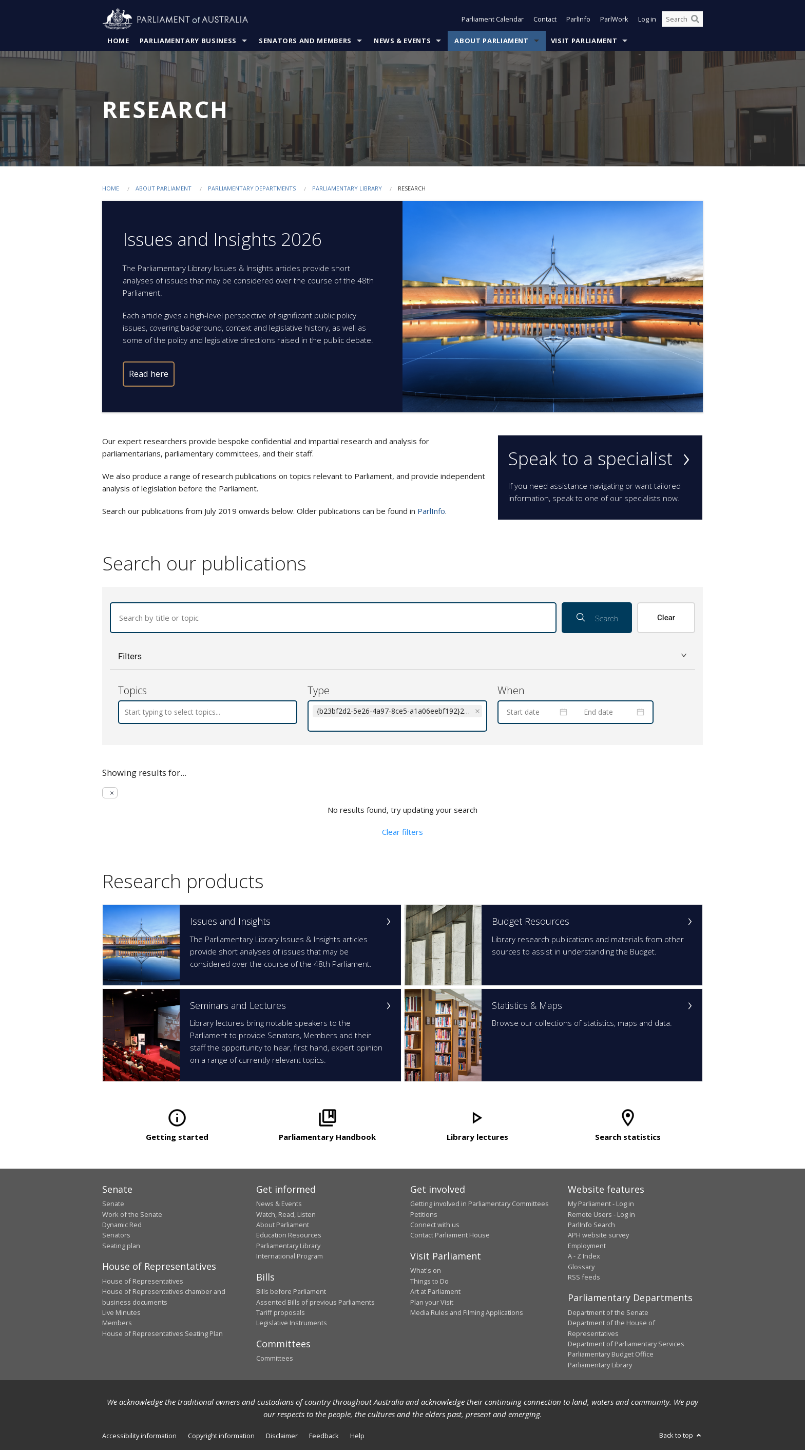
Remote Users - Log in (601, 1214)
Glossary (581, 1266)
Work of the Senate (132, 1214)
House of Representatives (142, 1281)
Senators (116, 1235)
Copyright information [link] (221, 1436)
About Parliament (491, 40)
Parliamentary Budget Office (611, 1354)
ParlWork (614, 19)
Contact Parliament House (450, 1235)
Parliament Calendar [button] (493, 19)
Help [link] (357, 1436)
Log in (647, 19)
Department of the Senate (608, 1312)
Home (118, 40)
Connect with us (434, 1224)
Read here (148, 374)
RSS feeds (584, 1277)
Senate (113, 1204)
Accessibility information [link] (139, 1436)
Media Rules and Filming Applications (466, 1312)
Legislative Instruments (291, 1323)
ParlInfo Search (591, 1224)
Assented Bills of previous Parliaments (315, 1302)
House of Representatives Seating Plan (162, 1333)
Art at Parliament (435, 1291)
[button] (402, 657)
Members (117, 1323)
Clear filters (402, 832)
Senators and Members (305, 40)
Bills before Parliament (291, 1291)
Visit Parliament (584, 40)
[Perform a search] (695, 19)
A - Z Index (584, 1256)
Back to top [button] (681, 1435)
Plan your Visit (431, 1302)
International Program (289, 1256)
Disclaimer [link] (282, 1436)
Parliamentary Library (348, 188)
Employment (587, 1245)
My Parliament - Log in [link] (601, 1204)
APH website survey (598, 1235)
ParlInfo (578, 19)
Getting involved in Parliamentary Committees (479, 1204)
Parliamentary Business (188, 40)
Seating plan (121, 1245)
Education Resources (288, 1235)
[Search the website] (682, 19)
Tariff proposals (280, 1312)
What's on (425, 1270)
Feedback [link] (324, 1436)
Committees (274, 1358)
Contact (545, 19)
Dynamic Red (122, 1224)
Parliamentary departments (252, 188)
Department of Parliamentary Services (626, 1344)
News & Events (402, 40)
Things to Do (429, 1281)
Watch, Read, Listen (286, 1214)
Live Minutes (121, 1312)
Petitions (423, 1214)
